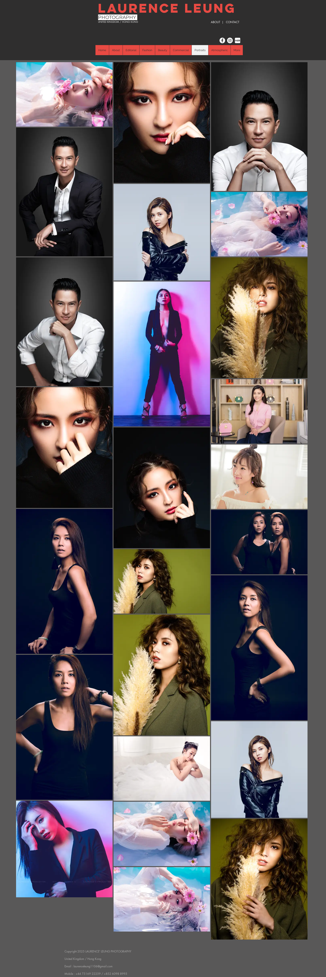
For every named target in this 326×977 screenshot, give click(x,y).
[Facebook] (222, 40)
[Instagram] (230, 40)
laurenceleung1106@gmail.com (93, 966)
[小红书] (237, 40)
